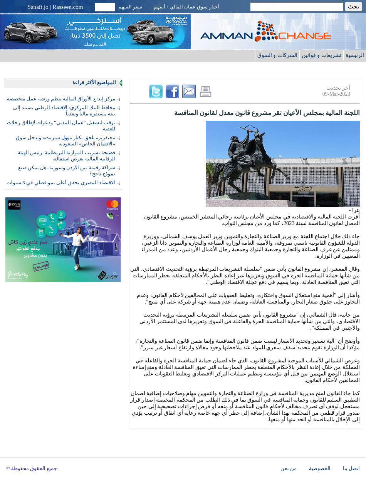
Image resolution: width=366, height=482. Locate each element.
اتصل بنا (351, 468)
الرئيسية (355, 55)
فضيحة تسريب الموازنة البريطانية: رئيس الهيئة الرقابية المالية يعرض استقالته (66, 156)
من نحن (288, 468)
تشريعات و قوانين (321, 55)
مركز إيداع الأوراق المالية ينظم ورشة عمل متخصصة (61, 99)
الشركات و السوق (277, 55)
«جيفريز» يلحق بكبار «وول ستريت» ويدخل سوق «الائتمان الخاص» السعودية (65, 141)
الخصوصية (320, 468)
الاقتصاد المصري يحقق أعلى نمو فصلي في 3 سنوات (61, 182)
